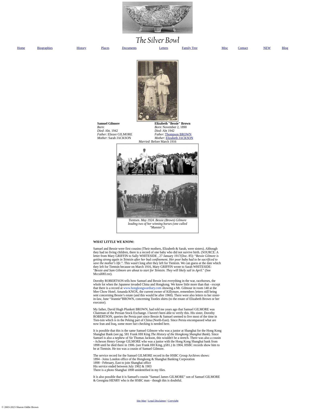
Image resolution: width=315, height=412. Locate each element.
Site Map (141, 400)
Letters (163, 48)
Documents (129, 48)
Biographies (45, 48)
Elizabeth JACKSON (179, 138)
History (81, 48)
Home (21, 48)
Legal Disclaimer (157, 400)
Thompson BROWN (178, 134)
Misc (225, 48)
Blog (285, 48)
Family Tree (189, 48)
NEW (267, 48)
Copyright (173, 400)
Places (105, 48)
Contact (243, 48)
